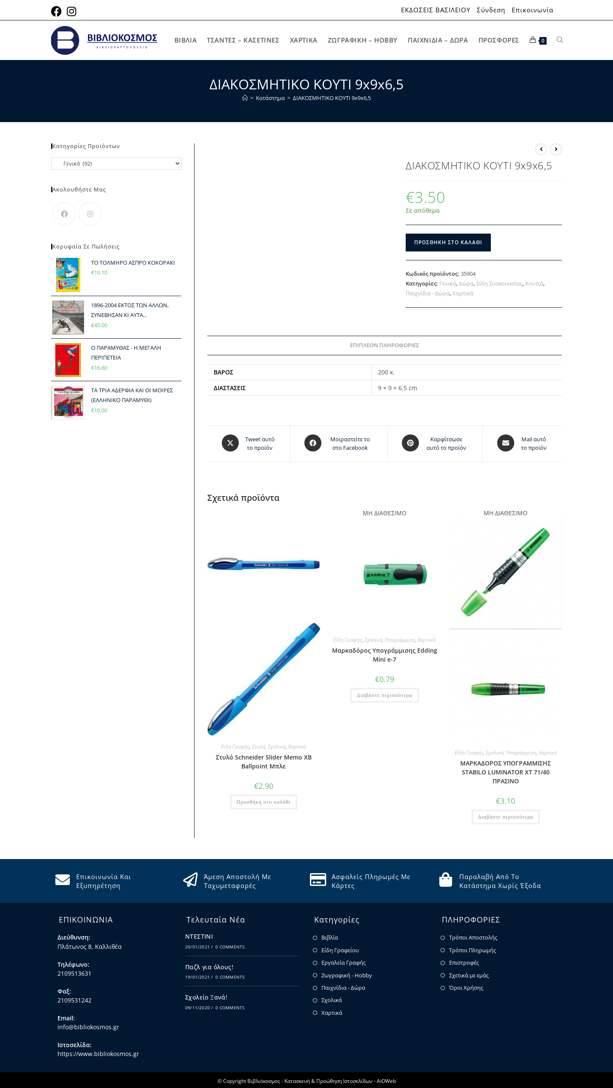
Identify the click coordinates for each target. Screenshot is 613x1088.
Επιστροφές (464, 961)
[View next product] (556, 149)
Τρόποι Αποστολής (473, 936)
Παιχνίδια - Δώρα (428, 293)
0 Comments (229, 945)
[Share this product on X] (248, 442)
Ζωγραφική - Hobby (346, 973)
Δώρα (466, 283)
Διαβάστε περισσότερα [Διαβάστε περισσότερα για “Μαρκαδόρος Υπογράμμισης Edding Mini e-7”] (384, 694)
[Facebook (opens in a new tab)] (57, 11)
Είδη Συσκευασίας (499, 283)
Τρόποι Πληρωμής (472, 948)
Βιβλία (329, 936)
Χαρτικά (463, 293)
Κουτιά (534, 283)
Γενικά (447, 283)
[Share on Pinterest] (435, 442)
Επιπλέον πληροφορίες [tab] (384, 345)
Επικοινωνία (532, 10)
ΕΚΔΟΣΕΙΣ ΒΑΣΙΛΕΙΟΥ (435, 10)
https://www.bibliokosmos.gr (98, 1052)
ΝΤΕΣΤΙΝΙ (199, 935)
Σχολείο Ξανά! (206, 995)
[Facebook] (64, 214)
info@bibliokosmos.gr (88, 1025)
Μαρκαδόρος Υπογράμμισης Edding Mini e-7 (384, 653)
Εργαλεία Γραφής (343, 961)
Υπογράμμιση (400, 638)
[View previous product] (541, 149)
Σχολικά (277, 744)
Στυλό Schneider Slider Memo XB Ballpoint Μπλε (264, 759)
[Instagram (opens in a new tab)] (71, 11)
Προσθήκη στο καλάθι (448, 242)
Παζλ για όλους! (209, 965)
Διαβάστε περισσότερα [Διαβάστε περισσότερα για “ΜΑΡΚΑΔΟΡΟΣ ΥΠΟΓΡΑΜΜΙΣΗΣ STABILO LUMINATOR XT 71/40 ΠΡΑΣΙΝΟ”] (505, 815)
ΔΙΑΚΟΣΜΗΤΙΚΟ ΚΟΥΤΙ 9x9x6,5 (332, 98)
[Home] (245, 98)
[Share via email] (522, 442)
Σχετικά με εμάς (469, 973)
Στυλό (258, 744)
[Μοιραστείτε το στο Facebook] (339, 442)
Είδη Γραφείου (340, 948)
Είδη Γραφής (235, 744)
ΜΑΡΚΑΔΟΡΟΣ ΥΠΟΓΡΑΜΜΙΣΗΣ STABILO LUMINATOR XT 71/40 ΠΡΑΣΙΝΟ (505, 770)
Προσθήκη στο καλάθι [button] (264, 800)
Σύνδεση (491, 10)
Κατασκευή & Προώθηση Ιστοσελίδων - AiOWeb (340, 1078)
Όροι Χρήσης (466, 986)
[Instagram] (90, 214)
